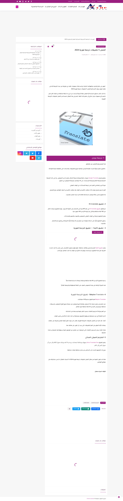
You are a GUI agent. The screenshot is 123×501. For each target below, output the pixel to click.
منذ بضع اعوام (35, 57)
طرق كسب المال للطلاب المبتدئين (31, 73)
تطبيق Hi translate (95, 209)
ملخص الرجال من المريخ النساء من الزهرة (29, 68)
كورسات (38, 139)
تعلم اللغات (86, 402)
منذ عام (36, 51)
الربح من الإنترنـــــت (51, 7)
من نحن (93, 1)
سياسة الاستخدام (85, 1)
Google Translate (93, 178)
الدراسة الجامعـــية (37, 7)
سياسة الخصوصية (101, 1)
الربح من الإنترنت (101, 46)
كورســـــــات (81, 7)
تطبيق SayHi (99, 248)
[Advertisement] (61, 24)
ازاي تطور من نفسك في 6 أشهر (32, 59)
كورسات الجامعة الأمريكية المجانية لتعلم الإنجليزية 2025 (79, 39)
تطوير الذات (37, 133)
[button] (95, 408)
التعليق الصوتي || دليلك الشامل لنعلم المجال (29, 63)
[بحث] (17, 7)
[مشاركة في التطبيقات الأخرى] (69, 408)
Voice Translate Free (93, 342)
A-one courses (90, 498)
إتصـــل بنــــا (76, 1)
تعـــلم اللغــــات (72, 7)
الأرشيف (70, 1)
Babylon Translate (100, 299)
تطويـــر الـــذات (62, 7)
